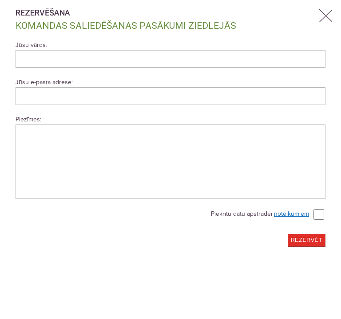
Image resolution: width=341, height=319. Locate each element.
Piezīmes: (28, 119)
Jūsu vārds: (31, 45)
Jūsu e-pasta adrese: (44, 82)
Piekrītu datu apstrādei (267, 214)
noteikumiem (291, 214)
